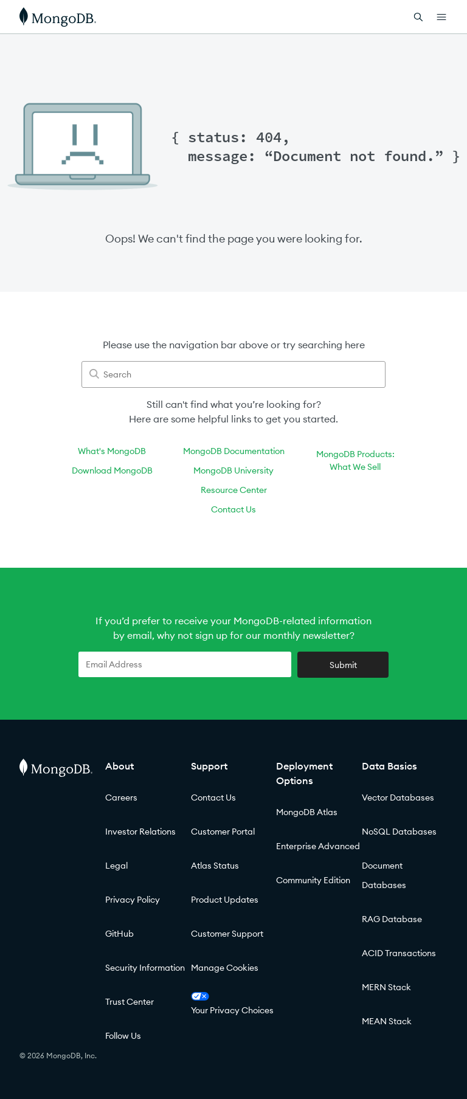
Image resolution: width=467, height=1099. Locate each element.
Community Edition (313, 880)
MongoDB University (233, 470)
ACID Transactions (399, 953)
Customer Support (227, 933)
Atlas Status (215, 865)
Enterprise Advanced (318, 846)
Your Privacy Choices (232, 1004)
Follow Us (123, 1035)
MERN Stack (386, 987)
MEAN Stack (387, 1021)
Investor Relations (140, 831)
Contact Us (233, 509)
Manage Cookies (224, 967)
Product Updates (224, 899)
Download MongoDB (112, 470)
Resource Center (234, 489)
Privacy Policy (132, 899)
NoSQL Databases (399, 831)
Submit (343, 665)
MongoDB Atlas (306, 812)
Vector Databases (398, 797)
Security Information (145, 967)
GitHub (119, 933)
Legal (116, 865)
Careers (121, 797)
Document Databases (384, 875)
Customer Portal (223, 831)
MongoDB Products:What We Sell (355, 460)
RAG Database (392, 919)
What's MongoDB (112, 451)
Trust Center (129, 1001)
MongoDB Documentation (234, 451)
